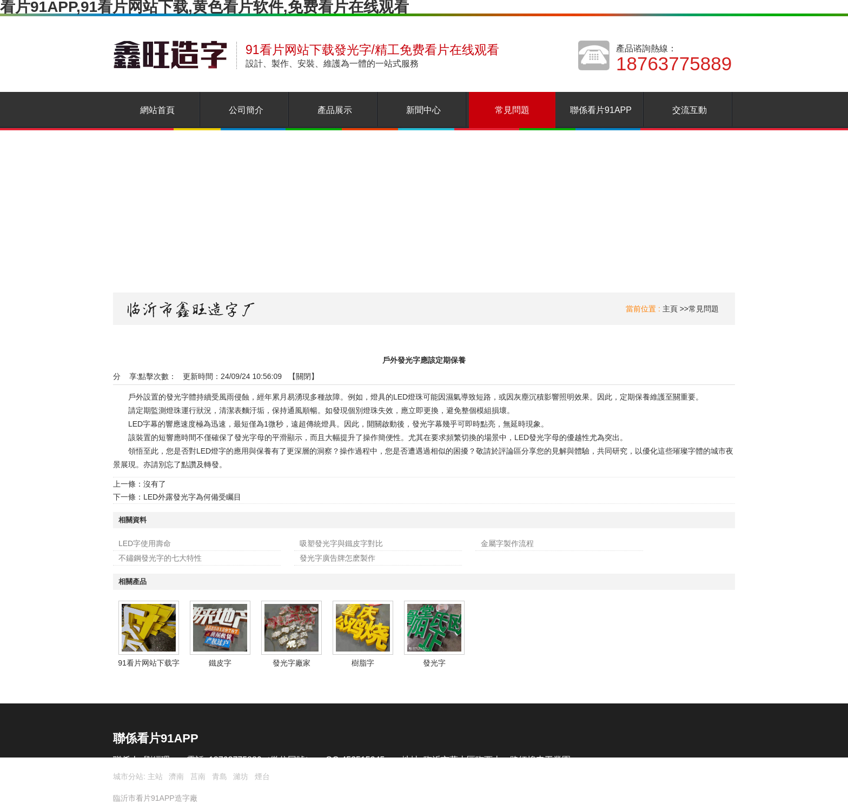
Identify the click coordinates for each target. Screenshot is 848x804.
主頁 (670, 308)
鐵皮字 (220, 663)
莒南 (198, 776)
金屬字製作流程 (507, 543)
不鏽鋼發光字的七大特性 (160, 558)
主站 (154, 776)
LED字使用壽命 (144, 543)
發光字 (434, 663)
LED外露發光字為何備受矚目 (192, 497)
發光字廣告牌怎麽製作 (337, 558)
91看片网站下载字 (149, 663)
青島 (219, 776)
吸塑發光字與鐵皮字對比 (341, 543)
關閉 (303, 376)
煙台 (262, 776)
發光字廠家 (291, 663)
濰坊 (240, 776)
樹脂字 (363, 663)
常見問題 (703, 308)
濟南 (176, 776)
